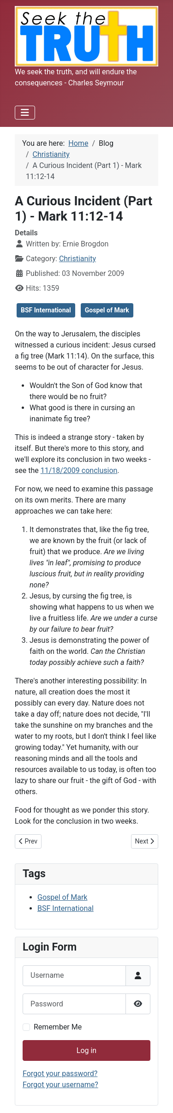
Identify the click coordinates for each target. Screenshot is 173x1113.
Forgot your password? (60, 1073)
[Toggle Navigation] (25, 113)
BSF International (46, 310)
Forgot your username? (60, 1084)
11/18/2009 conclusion (79, 470)
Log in (86, 1050)
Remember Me (58, 1027)
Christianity (77, 258)
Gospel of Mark (107, 310)
